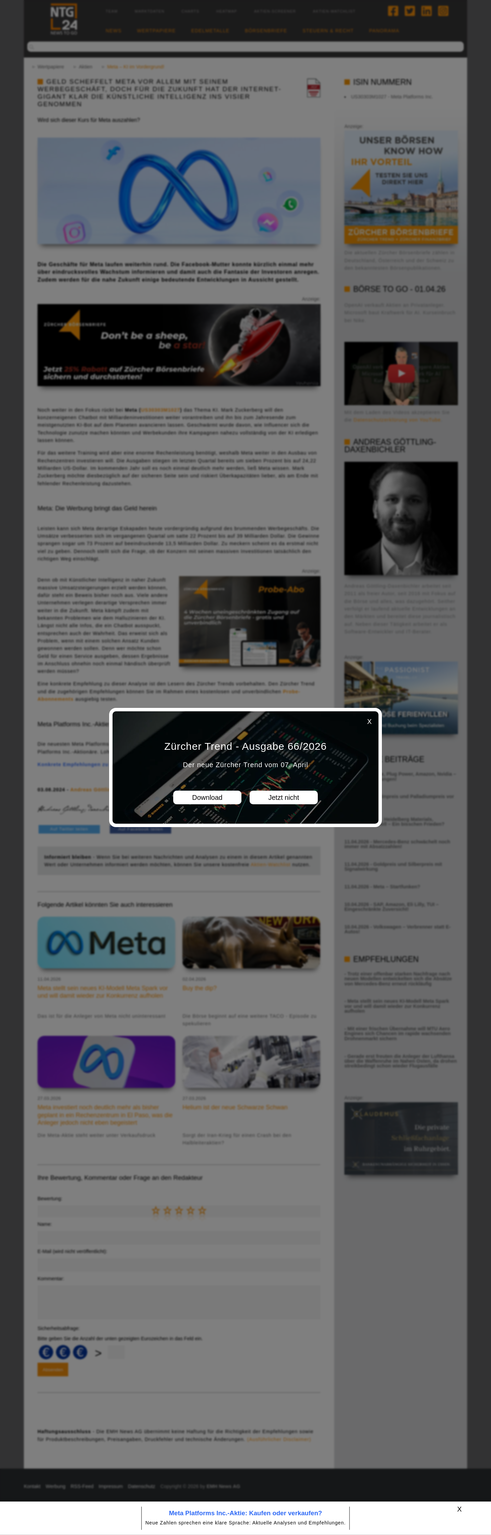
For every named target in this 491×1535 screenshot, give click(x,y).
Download (207, 797)
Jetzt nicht (283, 797)
